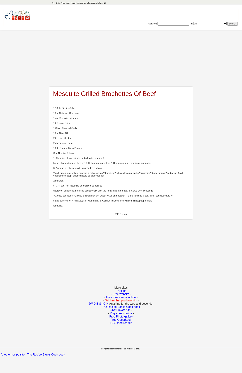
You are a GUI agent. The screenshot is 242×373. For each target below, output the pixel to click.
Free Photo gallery (121, 316)
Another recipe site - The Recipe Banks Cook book (33, 354)
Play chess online (121, 313)
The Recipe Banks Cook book (121, 306)
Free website (121, 294)
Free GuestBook (121, 319)
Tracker (121, 290)
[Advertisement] (121, 58)
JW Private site (121, 310)
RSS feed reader (121, 322)
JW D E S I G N (98, 303)
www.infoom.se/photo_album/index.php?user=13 (88, 3)
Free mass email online (121, 297)
